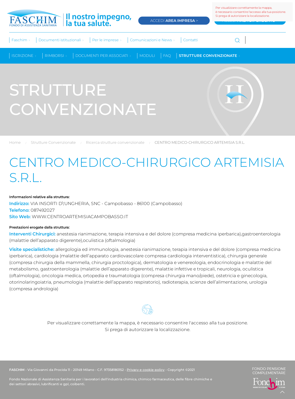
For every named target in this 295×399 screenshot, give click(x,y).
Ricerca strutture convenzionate (115, 142)
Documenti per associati (103, 55)
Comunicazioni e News (152, 40)
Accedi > (174, 20)
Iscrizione (24, 55)
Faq (167, 55)
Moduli (147, 55)
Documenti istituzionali (61, 40)
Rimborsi (56, 55)
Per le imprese (107, 40)
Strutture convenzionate (209, 55)
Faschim (21, 40)
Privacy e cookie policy (146, 370)
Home (15, 142)
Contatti (190, 40)
